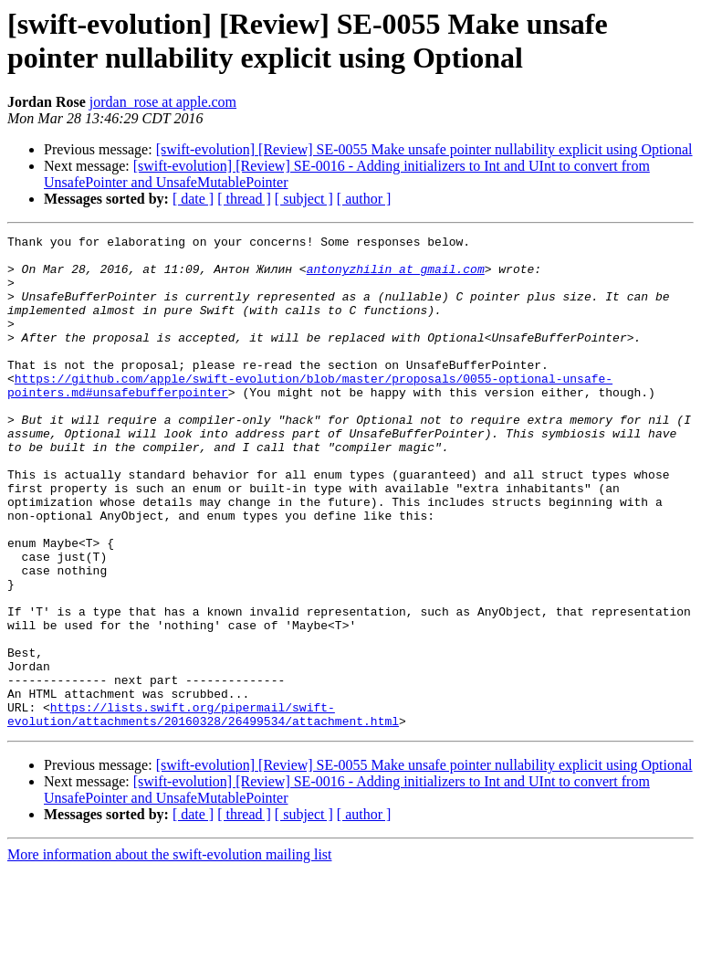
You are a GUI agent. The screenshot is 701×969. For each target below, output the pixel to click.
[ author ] (364, 198)
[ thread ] (244, 198)
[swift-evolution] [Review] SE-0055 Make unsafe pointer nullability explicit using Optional (424, 149)
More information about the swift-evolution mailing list (169, 953)
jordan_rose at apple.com (162, 102)
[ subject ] (304, 198)
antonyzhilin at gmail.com (396, 277)
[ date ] (193, 198)
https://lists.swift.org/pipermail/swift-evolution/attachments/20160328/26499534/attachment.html (203, 811)
